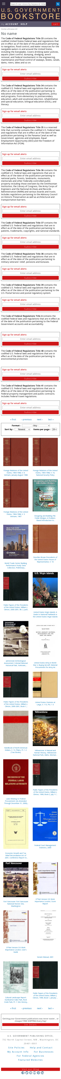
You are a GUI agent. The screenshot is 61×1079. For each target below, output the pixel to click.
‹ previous (27, 419)
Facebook (22, 1072)
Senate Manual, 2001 (45, 957)
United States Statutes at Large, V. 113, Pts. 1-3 (45, 703)
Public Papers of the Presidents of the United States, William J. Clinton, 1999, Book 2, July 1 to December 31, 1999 (45, 792)
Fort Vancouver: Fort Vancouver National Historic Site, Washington (15, 903)
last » (51, 419)
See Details (30, 1024)
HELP (24, 24)
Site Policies (16, 1047)
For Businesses (44, 1051)
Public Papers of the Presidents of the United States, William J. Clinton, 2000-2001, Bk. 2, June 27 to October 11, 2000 (16, 607)
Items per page (41, 429)
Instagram (30, 1072)
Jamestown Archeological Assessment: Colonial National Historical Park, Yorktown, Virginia (16, 663)
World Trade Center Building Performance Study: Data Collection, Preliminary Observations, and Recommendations (16, 565)
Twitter (26, 1072)
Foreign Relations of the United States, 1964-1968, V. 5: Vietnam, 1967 (16, 514)
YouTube (34, 1072)
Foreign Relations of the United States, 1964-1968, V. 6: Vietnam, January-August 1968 (16, 472)
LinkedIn (42, 1072)
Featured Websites (30, 1059)
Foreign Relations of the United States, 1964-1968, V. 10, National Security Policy (45, 472)
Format (16, 425)
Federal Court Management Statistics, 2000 (45, 846)
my (9, 24)
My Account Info (18, 1051)
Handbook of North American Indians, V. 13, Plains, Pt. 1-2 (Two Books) (15, 750)
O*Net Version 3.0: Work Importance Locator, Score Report (45, 901)
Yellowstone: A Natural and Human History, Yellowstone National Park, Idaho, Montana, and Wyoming (45, 752)
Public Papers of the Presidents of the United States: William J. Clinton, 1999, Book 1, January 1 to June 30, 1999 (45, 995)
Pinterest (38, 1072)
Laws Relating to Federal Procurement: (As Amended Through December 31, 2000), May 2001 (16, 801)
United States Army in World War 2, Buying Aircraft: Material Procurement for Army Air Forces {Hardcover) (45, 665)
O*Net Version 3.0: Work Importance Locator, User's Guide (16, 949)
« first (13, 419)
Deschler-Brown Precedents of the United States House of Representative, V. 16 (45, 559)
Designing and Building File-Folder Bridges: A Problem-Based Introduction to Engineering (45, 518)
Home (3, 29)
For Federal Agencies (30, 1055)
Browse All (12, 29)
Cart (55, 24)
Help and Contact (41, 1047)
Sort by (9, 429)
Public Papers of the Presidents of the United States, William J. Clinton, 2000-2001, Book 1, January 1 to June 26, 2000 (16, 704)
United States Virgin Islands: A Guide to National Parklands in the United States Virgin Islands (45, 614)
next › (40, 419)
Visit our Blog (30, 1069)
